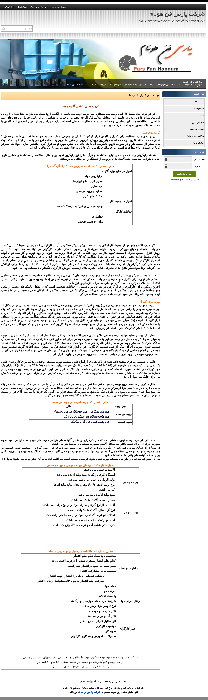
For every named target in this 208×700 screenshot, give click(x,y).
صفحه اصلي (122, 681)
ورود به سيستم (38, 7)
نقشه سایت (84, 681)
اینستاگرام (6, 7)
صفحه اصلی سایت (58, 7)
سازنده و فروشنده (133, 86)
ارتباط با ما (109, 681)
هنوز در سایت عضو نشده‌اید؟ (184, 179)
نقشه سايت (21, 7)
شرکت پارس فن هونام (89, 692)
